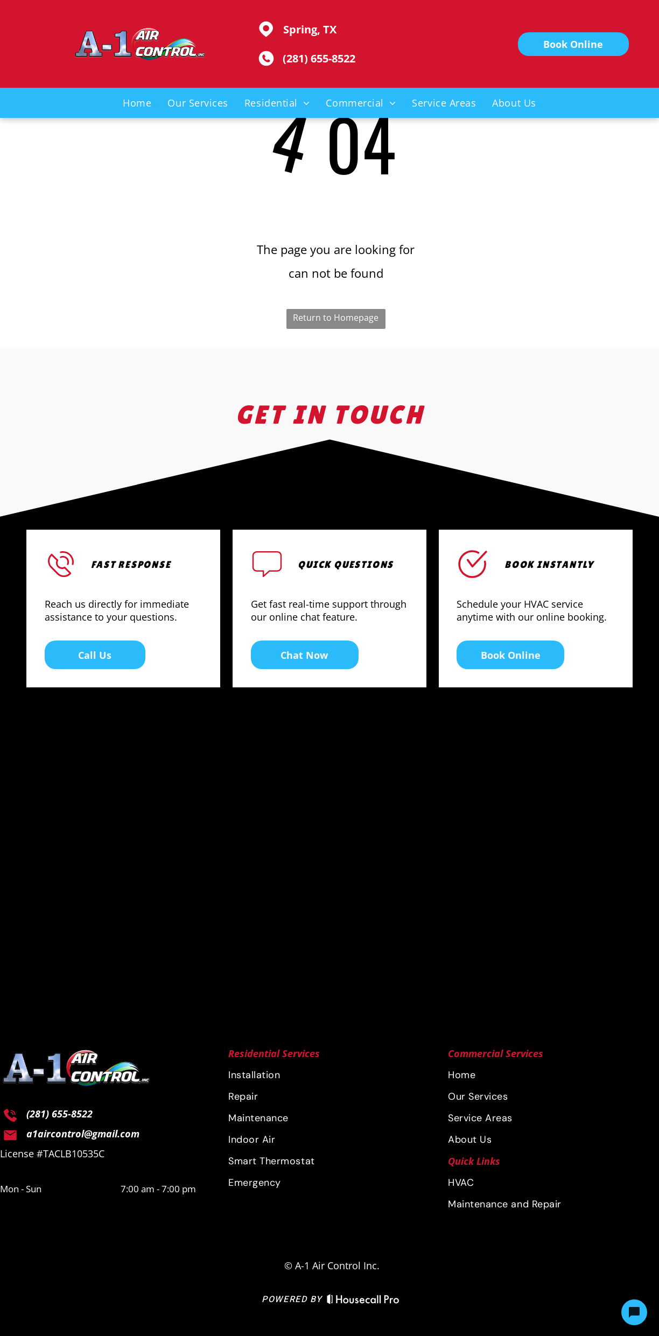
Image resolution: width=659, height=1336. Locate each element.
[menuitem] (137, 102)
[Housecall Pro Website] (363, 1301)
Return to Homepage (335, 318)
